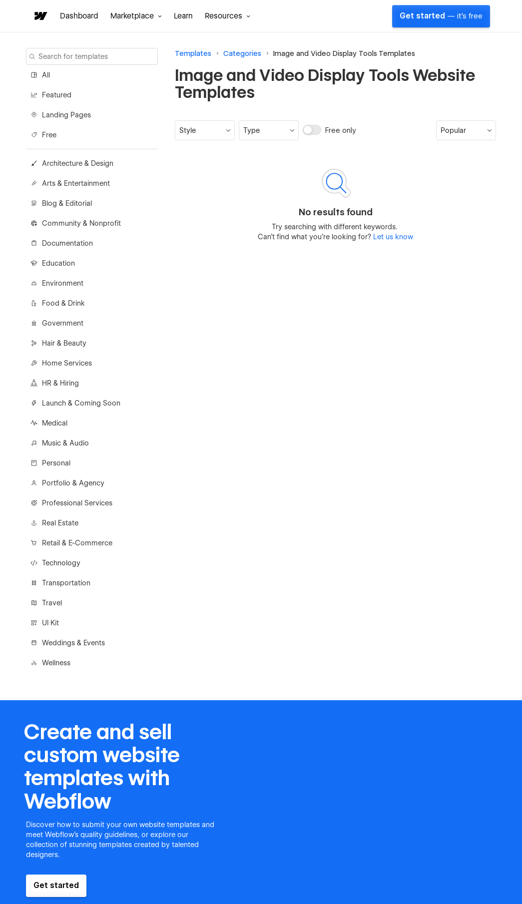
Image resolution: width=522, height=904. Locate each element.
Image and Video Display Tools (325, 53)
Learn (183, 15)
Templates (193, 53)
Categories (242, 53)
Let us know (392, 237)
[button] (136, 16)
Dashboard (79, 15)
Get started (441, 15)
